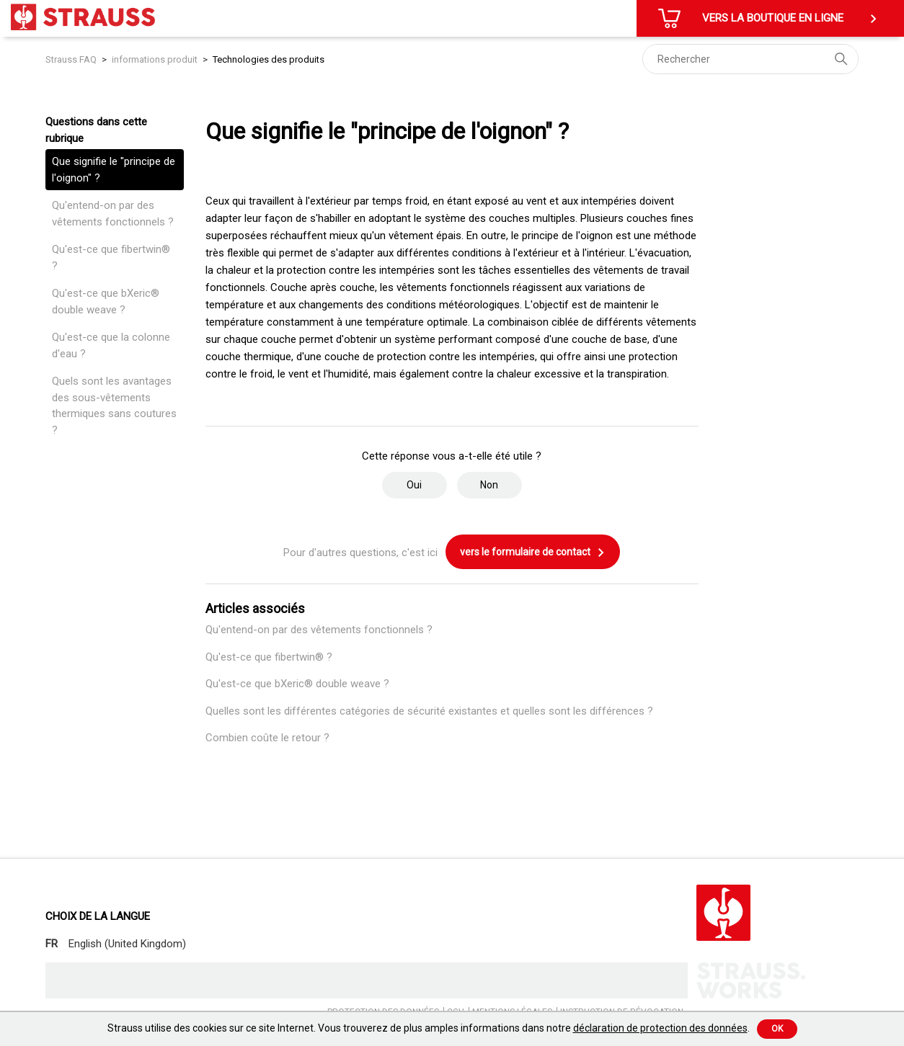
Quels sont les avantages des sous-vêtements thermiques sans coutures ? (114, 406)
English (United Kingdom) (127, 943)
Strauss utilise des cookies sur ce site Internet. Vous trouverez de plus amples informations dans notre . (428, 1028)
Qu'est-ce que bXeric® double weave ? (105, 301)
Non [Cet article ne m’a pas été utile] (489, 485)
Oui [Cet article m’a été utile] (414, 485)
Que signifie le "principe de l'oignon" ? (113, 169)
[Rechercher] (750, 59)
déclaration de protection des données (660, 1028)
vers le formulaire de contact (533, 552)
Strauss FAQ (72, 59)
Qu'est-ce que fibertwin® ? (111, 257)
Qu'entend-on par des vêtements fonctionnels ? (113, 213)
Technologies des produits (268, 59)
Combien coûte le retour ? (267, 737)
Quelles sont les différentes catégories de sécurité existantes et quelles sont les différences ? (429, 711)
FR (51, 943)
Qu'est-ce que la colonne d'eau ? (111, 345)
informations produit (155, 59)
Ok (777, 1029)
